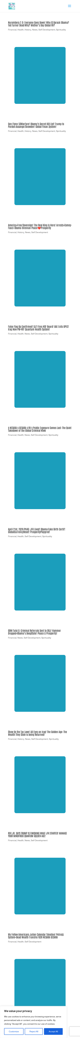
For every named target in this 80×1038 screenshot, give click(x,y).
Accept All (53, 1031)
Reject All (33, 1031)
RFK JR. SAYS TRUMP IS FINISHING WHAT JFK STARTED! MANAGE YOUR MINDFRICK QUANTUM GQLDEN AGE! (37, 834)
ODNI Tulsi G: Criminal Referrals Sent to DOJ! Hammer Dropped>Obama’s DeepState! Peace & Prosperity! (34, 632)
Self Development (46, 29)
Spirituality (61, 29)
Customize (14, 1031)
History (28, 29)
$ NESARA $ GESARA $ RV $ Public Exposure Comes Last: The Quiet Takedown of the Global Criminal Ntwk (39, 429)
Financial (12, 29)
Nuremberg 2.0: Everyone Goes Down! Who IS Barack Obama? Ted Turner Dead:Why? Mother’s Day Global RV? (38, 24)
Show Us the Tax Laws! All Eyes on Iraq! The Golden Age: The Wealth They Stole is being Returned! (37, 733)
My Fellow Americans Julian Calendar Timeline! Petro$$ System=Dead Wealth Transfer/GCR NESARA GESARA (36, 935)
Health (20, 29)
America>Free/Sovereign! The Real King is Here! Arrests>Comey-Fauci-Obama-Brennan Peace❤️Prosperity (40, 226)
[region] (33, 1022)
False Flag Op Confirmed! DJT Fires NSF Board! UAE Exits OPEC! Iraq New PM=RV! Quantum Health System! (38, 328)
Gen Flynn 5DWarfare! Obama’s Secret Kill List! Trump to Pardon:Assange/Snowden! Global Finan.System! (36, 125)
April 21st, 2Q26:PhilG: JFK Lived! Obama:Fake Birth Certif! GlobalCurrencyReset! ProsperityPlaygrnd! (36, 530)
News (34, 29)
